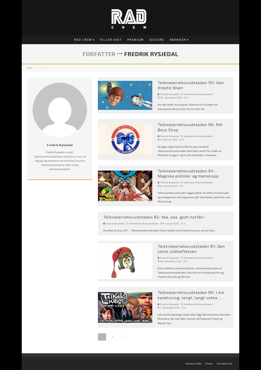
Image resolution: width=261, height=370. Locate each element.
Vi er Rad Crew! (224, 363)
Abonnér (178, 39)
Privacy (209, 363)
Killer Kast (111, 39)
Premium (135, 39)
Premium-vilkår (193, 363)
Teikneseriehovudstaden (198, 94)
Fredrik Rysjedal (168, 94)
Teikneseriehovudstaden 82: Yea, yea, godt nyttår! (153, 217)
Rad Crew (83, 39)
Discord (156, 39)
